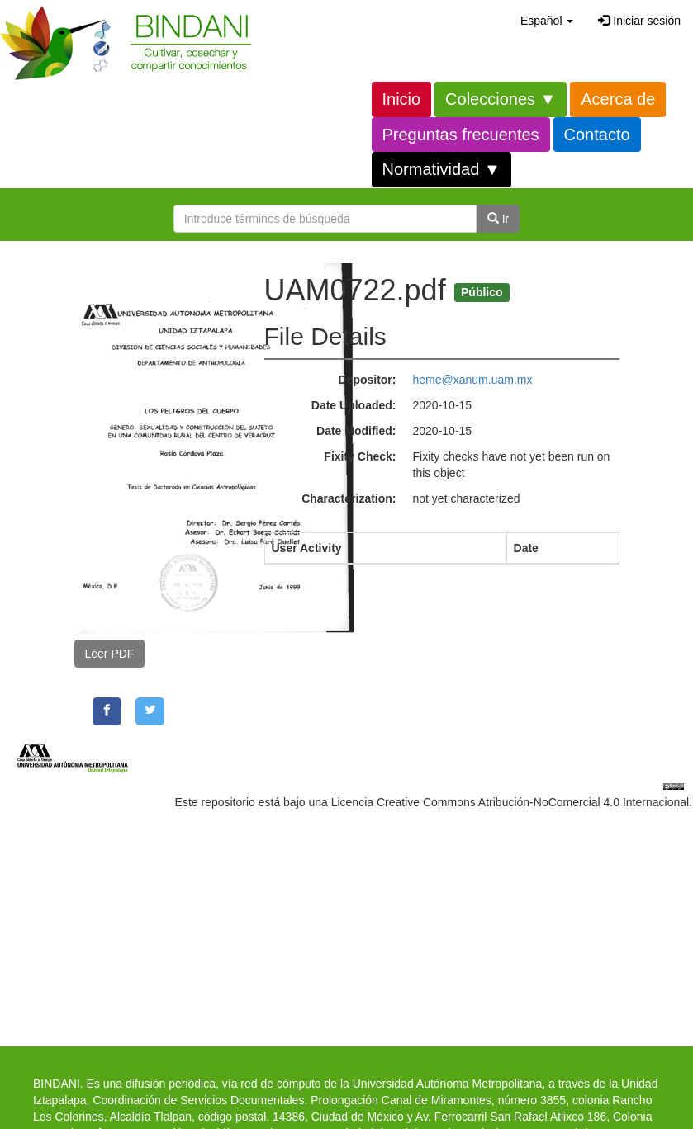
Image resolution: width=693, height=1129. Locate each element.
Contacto (597, 134)
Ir (498, 218)
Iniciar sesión (639, 20)
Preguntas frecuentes (460, 134)
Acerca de (618, 99)
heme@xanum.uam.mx (473, 379)
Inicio (401, 99)
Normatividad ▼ (441, 169)
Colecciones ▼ (500, 99)
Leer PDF (110, 653)
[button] (547, 20)
